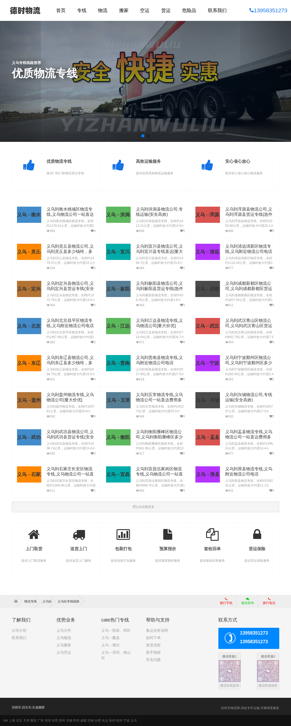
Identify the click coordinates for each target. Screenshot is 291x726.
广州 (40, 720)
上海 (12, 720)
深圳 (48, 720)
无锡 (69, 720)
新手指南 (153, 652)
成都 (83, 720)
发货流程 (153, 645)
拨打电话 (269, 601)
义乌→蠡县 (110, 638)
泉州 (112, 720)
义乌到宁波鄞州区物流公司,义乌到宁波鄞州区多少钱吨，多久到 (248, 363)
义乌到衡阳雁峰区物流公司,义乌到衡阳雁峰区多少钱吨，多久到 (159, 437)
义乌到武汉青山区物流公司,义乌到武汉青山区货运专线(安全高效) (248, 326)
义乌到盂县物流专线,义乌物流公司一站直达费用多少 (248, 437)
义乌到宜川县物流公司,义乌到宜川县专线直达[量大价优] (159, 251)
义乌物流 (63, 638)
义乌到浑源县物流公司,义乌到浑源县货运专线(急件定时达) (248, 214)
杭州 (119, 720)
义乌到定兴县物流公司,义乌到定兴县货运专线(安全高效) (70, 289)
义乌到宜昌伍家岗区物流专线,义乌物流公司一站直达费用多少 (159, 474)
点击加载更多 (143, 507)
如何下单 (153, 638)
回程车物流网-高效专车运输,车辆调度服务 (250, 708)
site (5, 720)
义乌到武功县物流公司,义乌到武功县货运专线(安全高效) (70, 437)
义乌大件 (63, 630)
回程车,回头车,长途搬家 (28, 707)
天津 (26, 720)
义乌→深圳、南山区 (116, 655)
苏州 (62, 720)
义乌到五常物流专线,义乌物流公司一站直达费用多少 (159, 400)
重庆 (33, 720)
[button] (142, 135)
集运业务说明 (157, 630)
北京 (19, 720)
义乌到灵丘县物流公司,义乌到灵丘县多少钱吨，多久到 (70, 251)
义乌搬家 (63, 645)
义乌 (133, 720)
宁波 (126, 720)
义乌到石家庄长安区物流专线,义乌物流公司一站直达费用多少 (70, 474)
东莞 (55, 720)
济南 (91, 720)
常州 (76, 720)
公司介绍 (19, 630)
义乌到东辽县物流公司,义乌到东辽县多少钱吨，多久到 (70, 363)
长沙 (105, 720)
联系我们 (19, 638)
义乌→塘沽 (110, 645)
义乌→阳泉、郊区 (116, 630)
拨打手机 (226, 601)
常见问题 (153, 660)
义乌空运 (63, 652)
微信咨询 (245, 602)
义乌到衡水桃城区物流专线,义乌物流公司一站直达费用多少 (70, 214)
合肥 (98, 720)
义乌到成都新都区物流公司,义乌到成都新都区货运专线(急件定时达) (248, 289)
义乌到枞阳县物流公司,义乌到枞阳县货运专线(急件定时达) (159, 289)
